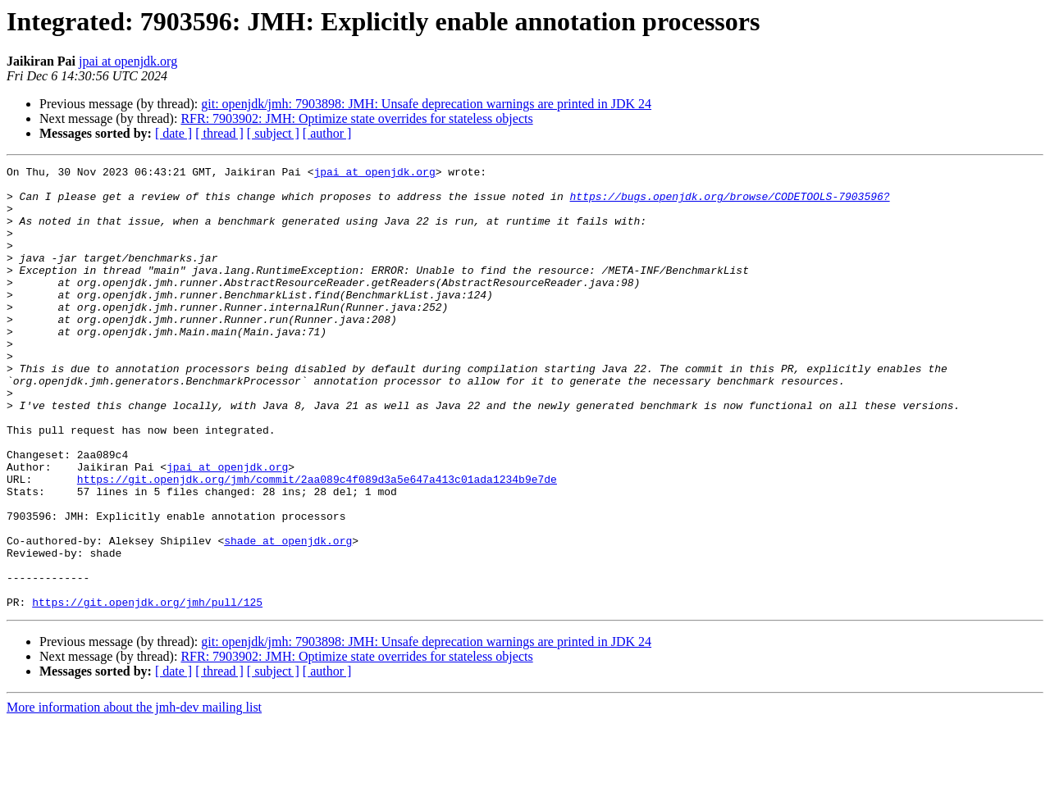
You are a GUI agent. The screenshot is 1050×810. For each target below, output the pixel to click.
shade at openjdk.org (288, 616)
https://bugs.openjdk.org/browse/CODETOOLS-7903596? (729, 203)
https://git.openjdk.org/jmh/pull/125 (147, 690)
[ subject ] (273, 133)
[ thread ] (219, 133)
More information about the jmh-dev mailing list (134, 796)
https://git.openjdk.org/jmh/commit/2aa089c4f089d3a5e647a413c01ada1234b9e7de (317, 542)
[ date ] (173, 133)
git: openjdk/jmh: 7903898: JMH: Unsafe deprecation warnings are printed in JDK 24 (426, 104)
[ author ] (327, 133)
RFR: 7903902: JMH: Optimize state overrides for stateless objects (356, 118)
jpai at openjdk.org (128, 61)
